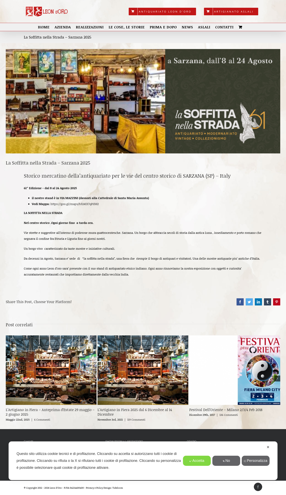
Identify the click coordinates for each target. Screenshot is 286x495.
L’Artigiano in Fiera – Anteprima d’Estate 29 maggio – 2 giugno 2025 (50, 412)
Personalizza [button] (255, 461)
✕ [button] (268, 447)
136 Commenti (228, 415)
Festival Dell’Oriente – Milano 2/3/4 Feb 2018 (225, 409)
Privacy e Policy (94, 487)
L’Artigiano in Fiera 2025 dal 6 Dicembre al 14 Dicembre (135, 412)
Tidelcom (117, 487)
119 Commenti (136, 419)
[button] (9, 378)
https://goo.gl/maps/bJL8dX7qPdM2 (74, 204)
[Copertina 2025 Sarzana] (143, 101)
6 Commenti (42, 419)
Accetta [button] (196, 461)
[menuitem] (162, 11)
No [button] (226, 461)
